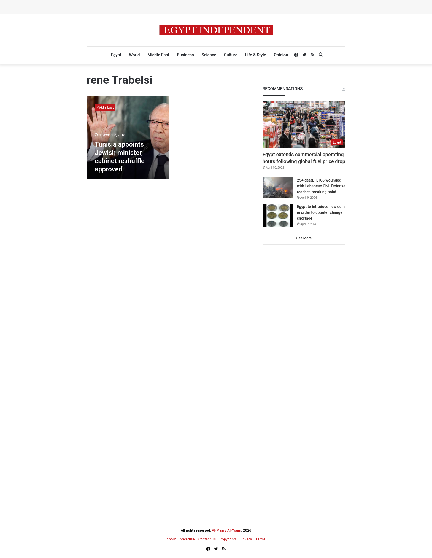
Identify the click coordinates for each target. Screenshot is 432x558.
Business (185, 54)
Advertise (187, 539)
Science (209, 54)
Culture (230, 54)
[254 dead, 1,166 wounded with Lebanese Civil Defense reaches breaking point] (278, 187)
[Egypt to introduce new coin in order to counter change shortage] (278, 215)
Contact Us (207, 539)
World (134, 54)
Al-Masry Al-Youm (226, 530)
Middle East (158, 54)
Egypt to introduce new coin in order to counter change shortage (321, 212)
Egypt (116, 54)
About (171, 539)
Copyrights (228, 539)
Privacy (246, 539)
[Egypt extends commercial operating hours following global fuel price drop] (304, 124)
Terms (260, 539)
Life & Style (255, 54)
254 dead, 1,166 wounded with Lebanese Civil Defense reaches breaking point (321, 186)
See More (304, 238)
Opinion (281, 54)
